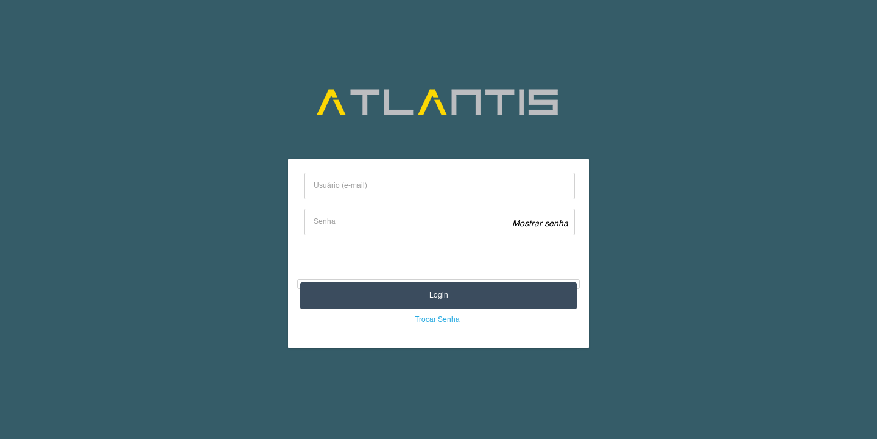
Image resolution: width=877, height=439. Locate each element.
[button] (438, 295)
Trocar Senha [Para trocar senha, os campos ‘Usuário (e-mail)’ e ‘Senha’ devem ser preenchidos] (437, 320)
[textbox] (439, 186)
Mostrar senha (540, 224)
